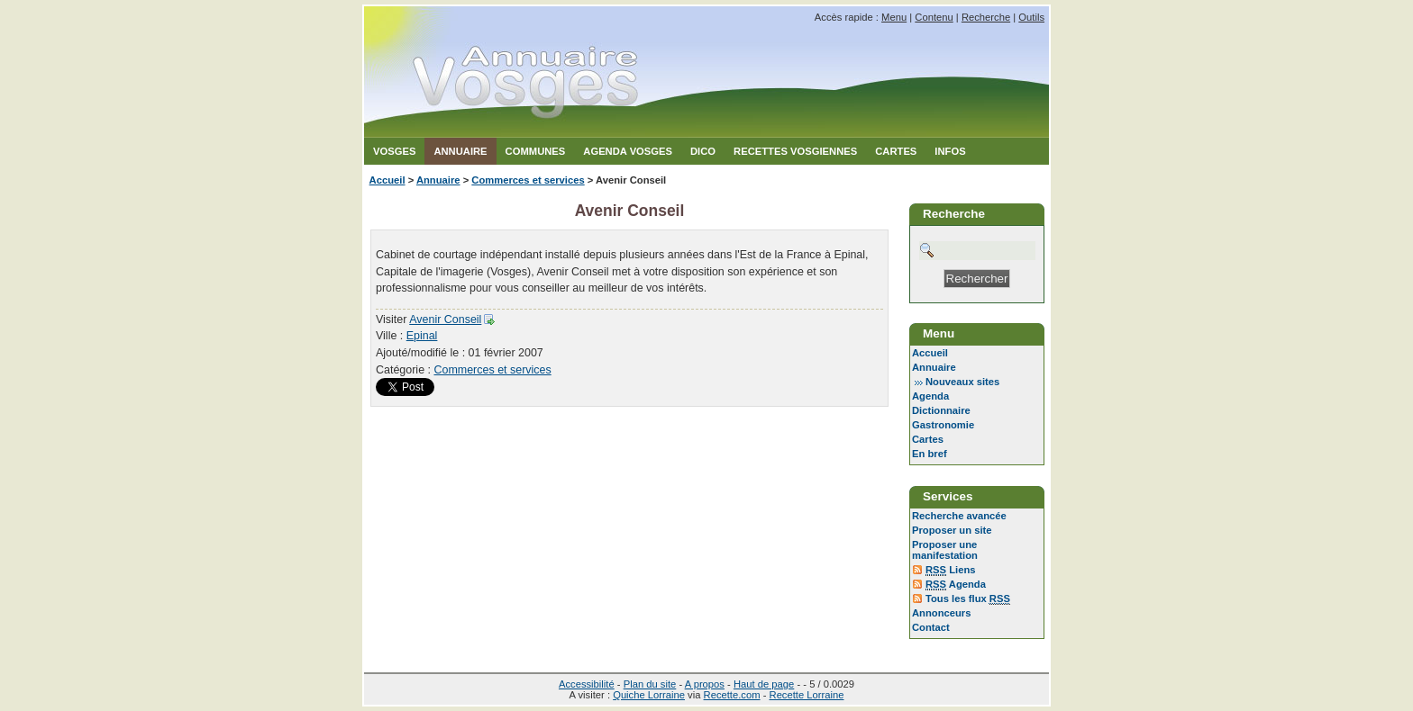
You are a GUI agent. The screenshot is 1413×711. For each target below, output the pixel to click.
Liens (950, 570)
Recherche (986, 17)
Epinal (422, 335)
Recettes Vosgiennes (795, 151)
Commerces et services (527, 180)
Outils (1031, 17)
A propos (705, 684)
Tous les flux (967, 599)
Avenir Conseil (445, 319)
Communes (536, 151)
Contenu (934, 17)
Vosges (394, 151)
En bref (929, 453)
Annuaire (460, 151)
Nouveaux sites (962, 381)
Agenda (930, 396)
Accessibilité (587, 684)
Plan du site (650, 684)
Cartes (895, 151)
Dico (703, 151)
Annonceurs (941, 613)
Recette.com (732, 694)
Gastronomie (943, 424)
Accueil (387, 180)
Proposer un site (952, 530)
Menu (894, 17)
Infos (949, 151)
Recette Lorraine (807, 694)
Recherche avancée (959, 515)
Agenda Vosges (627, 151)
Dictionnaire (941, 410)
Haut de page (764, 684)
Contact (931, 627)
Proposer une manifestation (945, 550)
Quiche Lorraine (649, 694)
